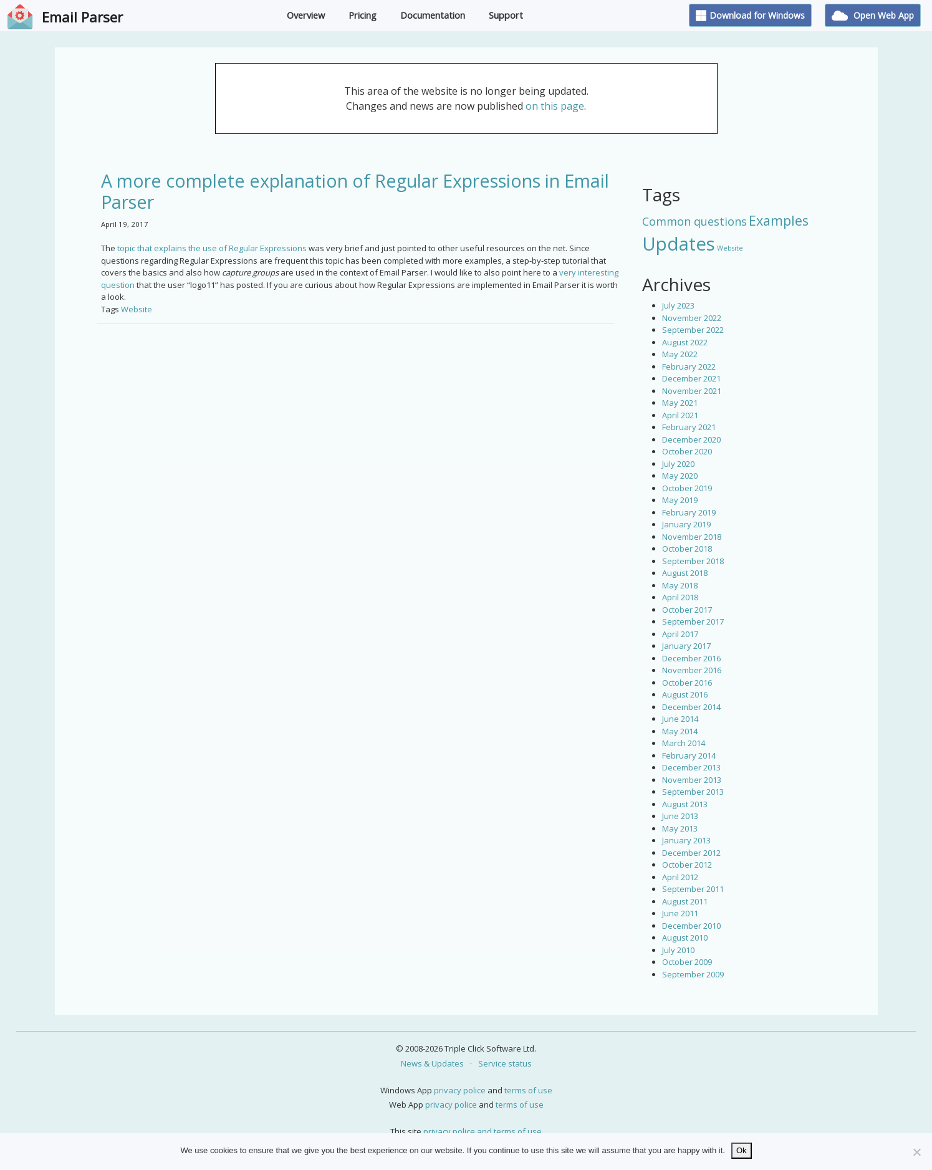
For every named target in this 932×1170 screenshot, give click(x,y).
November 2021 (691, 390)
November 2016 (691, 670)
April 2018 (680, 597)
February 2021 (689, 427)
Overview (306, 15)
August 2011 (685, 901)
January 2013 (686, 840)
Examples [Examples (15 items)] (779, 220)
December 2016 (691, 658)
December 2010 (691, 925)
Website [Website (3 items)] (730, 248)
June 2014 (680, 718)
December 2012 (691, 852)
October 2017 (687, 609)
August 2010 (685, 937)
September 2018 (693, 561)
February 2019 (689, 512)
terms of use (528, 1090)
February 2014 (689, 755)
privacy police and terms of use (482, 1131)
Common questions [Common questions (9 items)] (694, 221)
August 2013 (685, 804)
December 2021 (691, 378)
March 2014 (683, 743)
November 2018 (691, 536)
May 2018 (680, 585)
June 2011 (680, 913)
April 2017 (680, 634)
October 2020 (687, 451)
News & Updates (432, 1063)
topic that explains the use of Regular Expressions (211, 248)
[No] (916, 1152)
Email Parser (82, 16)
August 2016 (685, 694)
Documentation (432, 15)
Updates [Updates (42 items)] (678, 243)
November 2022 (691, 318)
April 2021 (680, 415)
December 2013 (691, 767)
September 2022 (693, 329)
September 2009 (693, 974)
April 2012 (680, 877)
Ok (741, 1150)
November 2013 (691, 779)
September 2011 (693, 888)
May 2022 (680, 354)
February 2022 (689, 366)
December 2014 (691, 706)
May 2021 (680, 402)
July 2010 (678, 950)
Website (136, 309)
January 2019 (686, 524)
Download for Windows (750, 15)
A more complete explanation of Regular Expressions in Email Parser (355, 191)
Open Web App (873, 15)
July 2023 (678, 305)
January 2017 (686, 645)
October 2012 (687, 864)
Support (506, 15)
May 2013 (680, 828)
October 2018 (687, 548)
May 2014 (680, 731)
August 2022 (685, 342)
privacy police (460, 1090)
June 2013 (680, 816)
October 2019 (687, 488)
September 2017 (693, 621)
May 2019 (680, 500)
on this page (555, 106)
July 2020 (678, 463)
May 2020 (680, 475)
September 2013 (693, 791)
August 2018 (685, 572)
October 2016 (687, 682)
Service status (505, 1063)
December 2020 (691, 439)
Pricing (362, 15)
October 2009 (687, 961)
